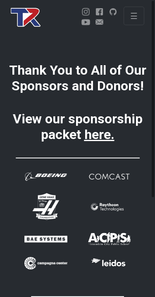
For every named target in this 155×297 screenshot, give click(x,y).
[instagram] (86, 12)
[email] (99, 22)
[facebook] (99, 12)
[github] (113, 12)
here (97, 134)
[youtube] (86, 22)
